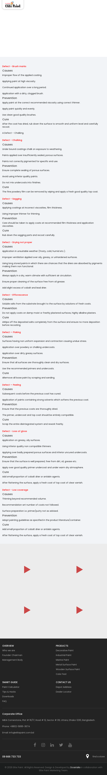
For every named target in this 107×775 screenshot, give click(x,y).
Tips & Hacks (9, 691)
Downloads (8, 696)
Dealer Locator (63, 691)
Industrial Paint (63, 655)
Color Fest (61, 674)
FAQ (4, 701)
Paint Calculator (10, 687)
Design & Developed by (63, 767)
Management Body (12, 659)
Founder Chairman (12, 655)
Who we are (8, 650)
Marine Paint (62, 659)
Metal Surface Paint (66, 664)
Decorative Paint (65, 650)
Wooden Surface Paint (68, 669)
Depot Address (63, 687)
